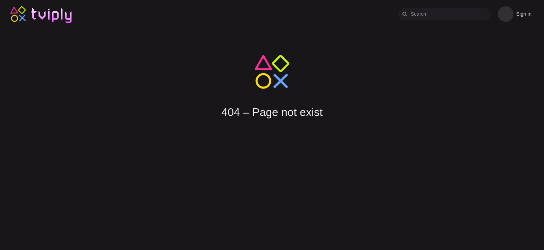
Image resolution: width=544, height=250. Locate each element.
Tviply (18, 13)
